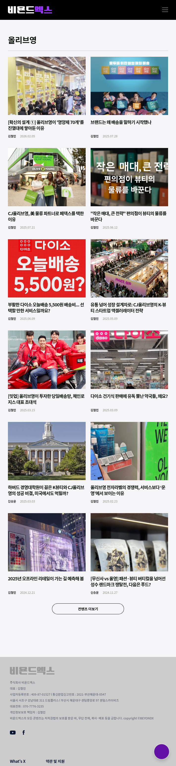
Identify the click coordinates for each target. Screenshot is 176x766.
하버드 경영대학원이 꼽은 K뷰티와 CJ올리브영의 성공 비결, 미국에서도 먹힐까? (46, 490)
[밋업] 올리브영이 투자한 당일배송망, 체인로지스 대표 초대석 (46, 399)
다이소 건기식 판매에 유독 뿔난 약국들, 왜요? (129, 396)
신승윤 (12, 501)
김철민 (12, 136)
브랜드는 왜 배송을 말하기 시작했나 (121, 122)
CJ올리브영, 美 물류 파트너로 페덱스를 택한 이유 (46, 216)
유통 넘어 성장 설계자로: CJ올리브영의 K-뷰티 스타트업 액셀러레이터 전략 (128, 307)
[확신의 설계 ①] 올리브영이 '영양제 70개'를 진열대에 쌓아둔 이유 (46, 125)
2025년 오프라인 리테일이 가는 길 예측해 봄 (46, 578)
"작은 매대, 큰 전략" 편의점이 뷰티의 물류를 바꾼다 (129, 216)
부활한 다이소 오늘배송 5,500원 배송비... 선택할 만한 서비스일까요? (46, 307)
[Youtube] (13, 733)
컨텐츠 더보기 (88, 608)
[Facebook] (24, 733)
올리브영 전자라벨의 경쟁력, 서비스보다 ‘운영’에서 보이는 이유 (128, 490)
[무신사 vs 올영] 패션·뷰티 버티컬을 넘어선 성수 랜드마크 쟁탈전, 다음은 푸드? (128, 581)
